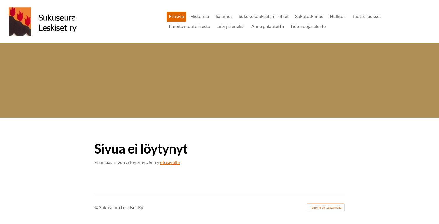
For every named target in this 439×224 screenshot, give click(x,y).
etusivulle (170, 162)
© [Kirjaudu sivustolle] (96, 207)
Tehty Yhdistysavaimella (325, 207)
